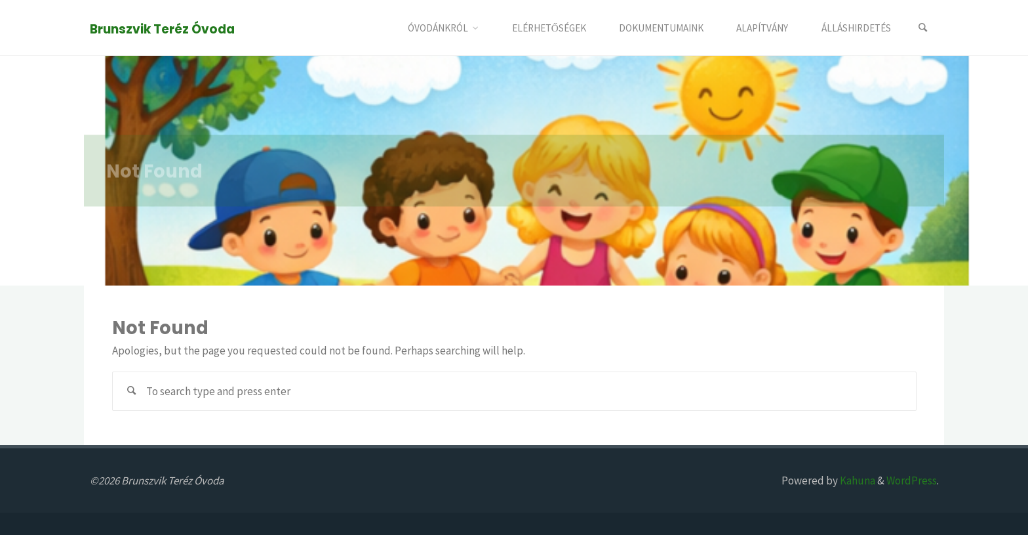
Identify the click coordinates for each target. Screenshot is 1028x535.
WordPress (911, 480)
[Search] (923, 28)
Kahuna (856, 480)
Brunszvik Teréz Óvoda (162, 28)
